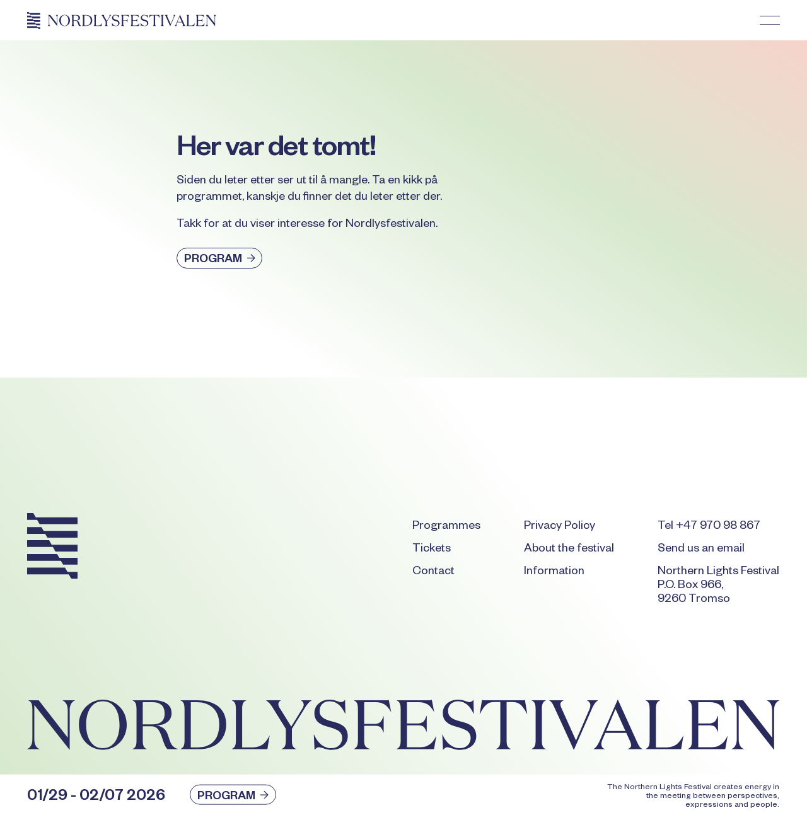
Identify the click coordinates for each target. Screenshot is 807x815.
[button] (770, 20)
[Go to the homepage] (52, 548)
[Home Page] (121, 20)
